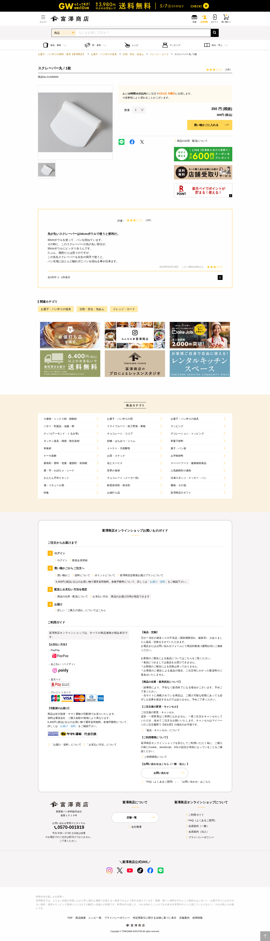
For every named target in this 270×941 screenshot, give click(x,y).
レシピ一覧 (95, 917)
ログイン (61, 560)
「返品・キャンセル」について (160, 730)
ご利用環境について (154, 756)
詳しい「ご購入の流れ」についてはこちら (80, 610)
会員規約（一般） (197, 826)
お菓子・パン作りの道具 (104, 54)
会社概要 (135, 826)
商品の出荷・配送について (191, 140)
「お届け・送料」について (64, 744)
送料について (81, 575)
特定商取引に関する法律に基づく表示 (155, 917)
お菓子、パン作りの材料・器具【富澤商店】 (61, 54)
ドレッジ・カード (159, 54)
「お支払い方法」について (100, 744)
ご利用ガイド (194, 814)
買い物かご (62, 575)
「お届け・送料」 (157, 581)
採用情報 (197, 917)
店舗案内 (184, 917)
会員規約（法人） (197, 831)
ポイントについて (103, 575)
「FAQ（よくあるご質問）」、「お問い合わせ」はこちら (176, 781)
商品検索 (80, 917)
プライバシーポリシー (199, 837)
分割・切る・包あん (133, 54)
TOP (70, 917)
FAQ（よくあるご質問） (201, 820)
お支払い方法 (98, 596)
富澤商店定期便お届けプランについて (140, 575)
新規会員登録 (78, 560)
